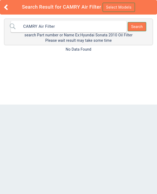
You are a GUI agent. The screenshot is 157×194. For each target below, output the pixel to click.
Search (137, 27)
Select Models (119, 7)
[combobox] (69, 26)
